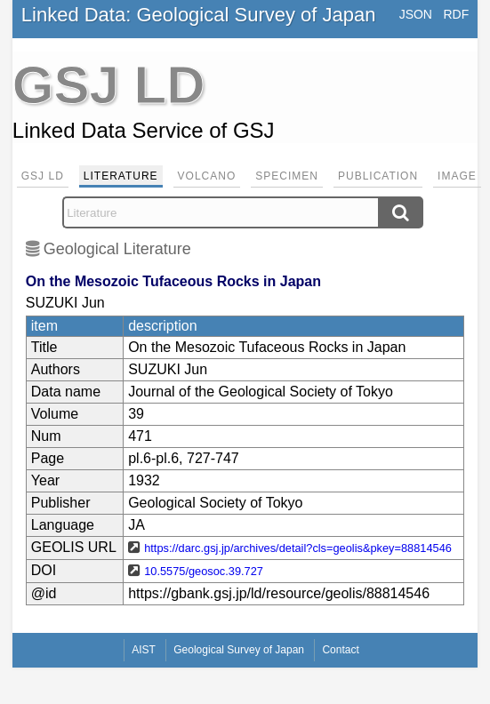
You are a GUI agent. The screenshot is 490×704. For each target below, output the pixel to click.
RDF (456, 14)
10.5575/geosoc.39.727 (203, 571)
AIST (144, 650)
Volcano (207, 176)
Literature (121, 176)
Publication (378, 176)
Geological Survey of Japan (238, 650)
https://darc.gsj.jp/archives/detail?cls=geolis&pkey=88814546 (298, 548)
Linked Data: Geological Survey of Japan (198, 15)
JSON (415, 14)
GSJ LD (42, 176)
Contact (340, 650)
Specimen (286, 176)
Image (457, 176)
